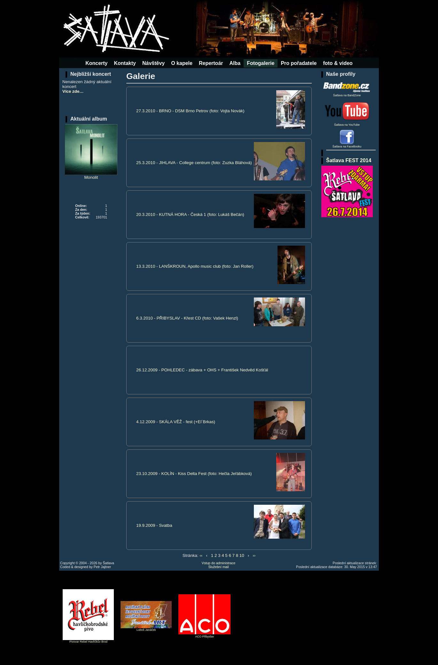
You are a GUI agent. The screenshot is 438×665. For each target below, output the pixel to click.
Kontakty (125, 63)
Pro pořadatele (299, 63)
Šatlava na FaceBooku (347, 146)
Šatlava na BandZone (346, 88)
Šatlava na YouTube (346, 113)
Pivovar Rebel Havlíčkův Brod (88, 641)
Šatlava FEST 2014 (348, 160)
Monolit (91, 152)
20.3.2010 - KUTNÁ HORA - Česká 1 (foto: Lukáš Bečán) (190, 214)
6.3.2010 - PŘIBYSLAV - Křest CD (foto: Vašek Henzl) (187, 318)
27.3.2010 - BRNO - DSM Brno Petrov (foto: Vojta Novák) (190, 110)
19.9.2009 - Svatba (154, 525)
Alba (235, 63)
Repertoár (211, 63)
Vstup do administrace (218, 563)
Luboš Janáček (146, 629)
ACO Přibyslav (204, 636)
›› (254, 555)
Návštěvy (153, 63)
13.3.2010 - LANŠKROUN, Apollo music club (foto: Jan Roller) (195, 266)
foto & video (337, 63)
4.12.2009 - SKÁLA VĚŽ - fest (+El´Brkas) (175, 421)
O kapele (181, 63)
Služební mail (218, 567)
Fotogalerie (260, 63)
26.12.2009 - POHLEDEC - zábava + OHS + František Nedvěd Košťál (202, 370)
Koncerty (96, 63)
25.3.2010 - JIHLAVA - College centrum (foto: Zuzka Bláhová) (194, 162)
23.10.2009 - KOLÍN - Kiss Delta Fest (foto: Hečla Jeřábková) (194, 473)
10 (241, 555)
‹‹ (200, 555)
